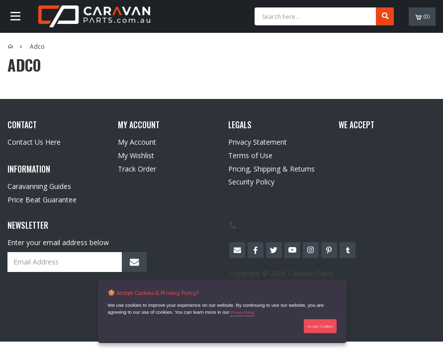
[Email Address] (77, 262)
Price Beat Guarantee (42, 199)
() (422, 16)
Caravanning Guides (39, 186)
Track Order (137, 169)
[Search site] (385, 16)
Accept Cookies (320, 326)
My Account (137, 142)
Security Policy (251, 181)
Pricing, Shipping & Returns (271, 169)
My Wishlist (136, 155)
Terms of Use (250, 155)
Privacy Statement (257, 142)
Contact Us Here (34, 142)
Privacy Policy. (243, 312)
